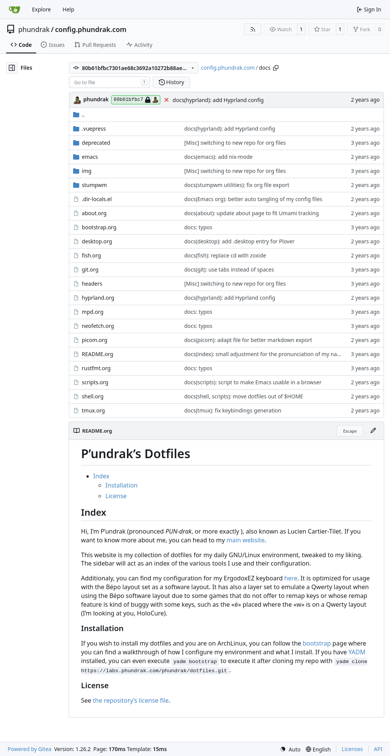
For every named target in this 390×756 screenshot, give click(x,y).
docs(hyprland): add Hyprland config (218, 100)
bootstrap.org (99, 227)
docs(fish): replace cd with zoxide (225, 255)
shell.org (93, 396)
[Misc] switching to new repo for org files (235, 142)
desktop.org (97, 241)
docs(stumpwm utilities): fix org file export (236, 185)
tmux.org (93, 410)
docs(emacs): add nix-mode (218, 156)
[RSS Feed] (253, 29)
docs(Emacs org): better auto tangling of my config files (253, 199)
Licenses (352, 749)
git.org (90, 269)
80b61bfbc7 (135, 100)
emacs (90, 156)
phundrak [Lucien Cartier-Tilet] (96, 99)
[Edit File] (373, 430)
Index (101, 476)
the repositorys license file (131, 700)
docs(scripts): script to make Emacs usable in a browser (253, 382)
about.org (94, 213)
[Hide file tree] (12, 68)
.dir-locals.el (97, 199)
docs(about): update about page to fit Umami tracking (251, 213)
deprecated (96, 142)
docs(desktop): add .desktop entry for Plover (239, 241)
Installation (121, 485)
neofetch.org (98, 325)
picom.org (94, 340)
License (116, 496)
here (290, 578)
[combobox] (109, 82)
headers (92, 283)
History (171, 82)
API (378, 749)
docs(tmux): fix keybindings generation (232, 410)
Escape (350, 431)
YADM (357, 652)
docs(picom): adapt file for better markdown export (248, 340)
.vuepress (94, 128)
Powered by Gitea (29, 749)
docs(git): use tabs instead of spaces (229, 269)
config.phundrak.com (90, 29)
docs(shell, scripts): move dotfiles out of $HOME (243, 396)
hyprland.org (98, 297)
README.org (97, 354)
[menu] (290, 749)
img (86, 170)
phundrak (34, 29)
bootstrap (317, 643)
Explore (41, 9)
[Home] (14, 9)
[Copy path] (275, 67)
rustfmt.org (96, 368)
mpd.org (93, 311)
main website (246, 540)
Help (68, 9)
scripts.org (95, 382)
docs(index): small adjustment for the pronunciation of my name (264, 354)
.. (79, 114)
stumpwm (94, 185)
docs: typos (198, 227)
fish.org (91, 255)
